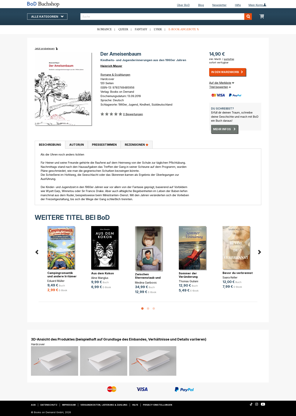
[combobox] (166, 16)
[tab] (50, 145)
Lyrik (158, 29)
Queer (123, 29)
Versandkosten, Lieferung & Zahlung (103, 405)
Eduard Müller (56, 280)
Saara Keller (230, 277)
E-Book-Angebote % (184, 29)
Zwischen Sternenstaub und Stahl (148, 277)
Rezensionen (136, 144)
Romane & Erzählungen (115, 74)
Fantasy (141, 29)
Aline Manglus (99, 277)
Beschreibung (50, 144)
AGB (33, 405)
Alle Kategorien (47, 16)
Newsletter (219, 5)
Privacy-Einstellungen (157, 405)
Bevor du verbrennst (238, 273)
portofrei (229, 59)
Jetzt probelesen (45, 48)
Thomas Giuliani (188, 281)
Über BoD (183, 5)
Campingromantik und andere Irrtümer (62, 274)
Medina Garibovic (146, 282)
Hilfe (238, 5)
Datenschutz (48, 405)
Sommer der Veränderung (188, 274)
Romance (104, 29)
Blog (201, 5)
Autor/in (76, 144)
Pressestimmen (104, 144)
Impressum (69, 405)
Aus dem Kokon (102, 273)
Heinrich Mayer (111, 66)
